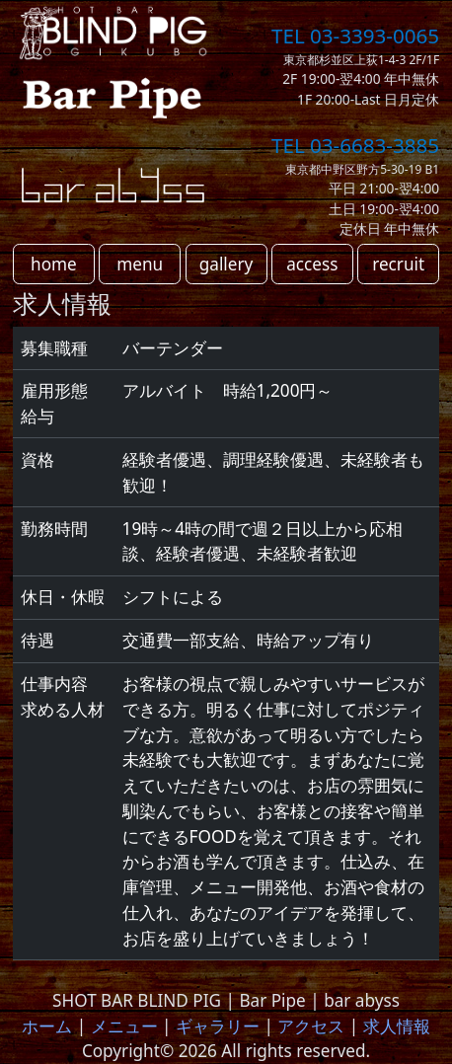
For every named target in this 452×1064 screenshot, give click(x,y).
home (54, 264)
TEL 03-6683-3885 (355, 145)
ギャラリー (218, 1026)
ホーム (47, 1026)
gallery (226, 264)
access (312, 264)
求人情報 (396, 1026)
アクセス (310, 1026)
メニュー (124, 1026)
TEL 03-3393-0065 (355, 35)
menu (139, 264)
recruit (398, 264)
